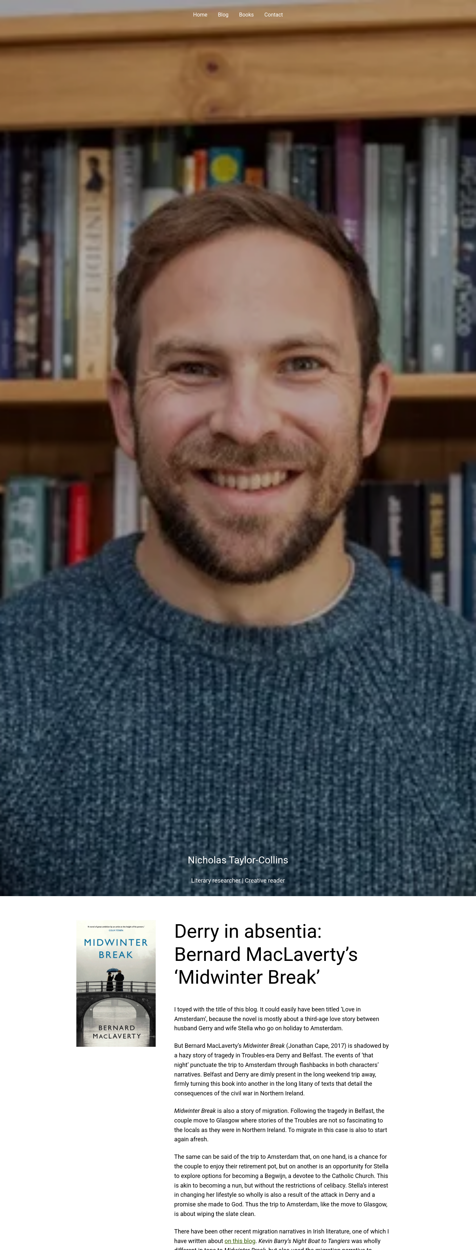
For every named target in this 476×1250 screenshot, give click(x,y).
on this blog (239, 1240)
